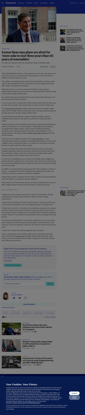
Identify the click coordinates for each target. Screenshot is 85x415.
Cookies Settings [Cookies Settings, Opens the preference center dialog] (74, 397)
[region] (42, 395)
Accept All (74, 393)
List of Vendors (10, 409)
